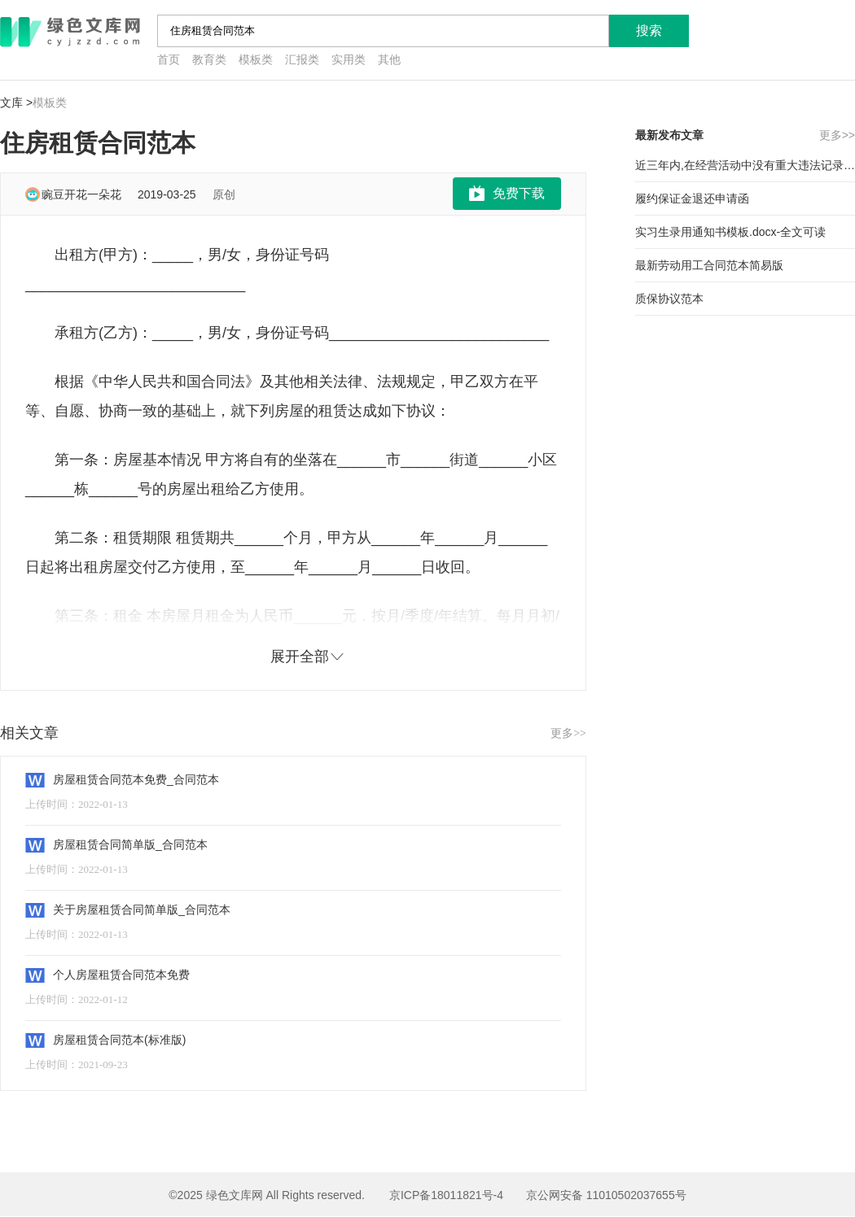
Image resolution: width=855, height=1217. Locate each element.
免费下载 (519, 193)
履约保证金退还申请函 (692, 198)
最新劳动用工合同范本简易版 (709, 265)
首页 (168, 60)
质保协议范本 (669, 298)
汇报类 (302, 60)
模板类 (256, 60)
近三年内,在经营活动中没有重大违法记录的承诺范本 (745, 165)
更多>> (568, 733)
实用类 (348, 60)
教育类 (209, 60)
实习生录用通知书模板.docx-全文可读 (730, 231)
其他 (389, 60)
